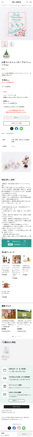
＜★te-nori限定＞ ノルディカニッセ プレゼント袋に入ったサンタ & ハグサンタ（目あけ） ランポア (16, 271)
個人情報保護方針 (5, 419)
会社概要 (8, 417)
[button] (15, 336)
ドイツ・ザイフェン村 (14, 5)
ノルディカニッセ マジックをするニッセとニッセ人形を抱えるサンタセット (5, 269)
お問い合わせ (16, 406)
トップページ (4, 5)
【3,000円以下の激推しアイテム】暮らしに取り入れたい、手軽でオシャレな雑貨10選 (9, 323)
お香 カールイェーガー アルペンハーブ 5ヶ (6, 357)
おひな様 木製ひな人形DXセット (6, 293)
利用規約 (12, 417)
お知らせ (3, 417)
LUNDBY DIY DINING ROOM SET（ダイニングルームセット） (26, 269)
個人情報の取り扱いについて (16, 419)
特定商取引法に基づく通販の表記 (22, 417)
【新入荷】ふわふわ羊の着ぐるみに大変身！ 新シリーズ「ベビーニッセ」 (24, 323)
